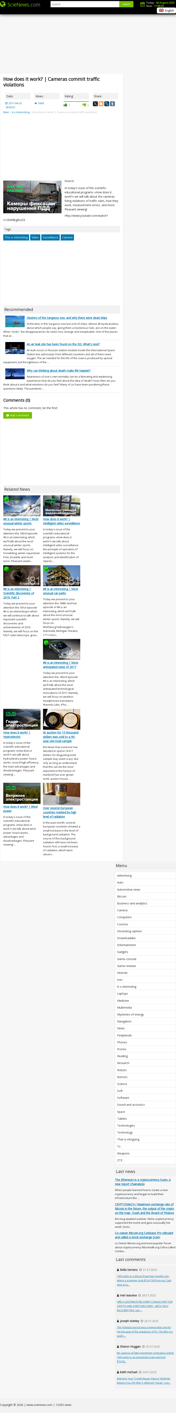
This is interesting (16, 237)
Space (121, 1112)
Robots (122, 1070)
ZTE (119, 1160)
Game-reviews (126, 966)
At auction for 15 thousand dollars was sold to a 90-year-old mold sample (60, 737)
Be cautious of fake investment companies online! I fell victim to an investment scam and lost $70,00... (145, 1357)
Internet (122, 973)
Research (123, 1063)
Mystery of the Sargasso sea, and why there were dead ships (67, 318)
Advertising (124, 875)
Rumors (122, 1077)
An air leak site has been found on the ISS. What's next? (63, 344)
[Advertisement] (88, 40)
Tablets (122, 1119)
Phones (122, 1042)
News (121, 1028)
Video (35, 237)
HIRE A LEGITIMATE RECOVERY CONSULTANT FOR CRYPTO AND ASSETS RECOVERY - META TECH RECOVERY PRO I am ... (145, 1306)
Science (122, 1084)
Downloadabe (126, 938)
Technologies (126, 1125)
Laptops (122, 993)
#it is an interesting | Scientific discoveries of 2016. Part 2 (18, 593)
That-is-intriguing (128, 1139)
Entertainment (126, 945)
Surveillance (50, 237)
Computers (124, 917)
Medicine (123, 1001)
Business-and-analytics (132, 903)
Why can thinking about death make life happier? (58, 370)
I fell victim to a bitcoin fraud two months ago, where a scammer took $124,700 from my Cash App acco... (144, 1280)
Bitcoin (121, 896)
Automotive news (128, 889)
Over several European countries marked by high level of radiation (59, 812)
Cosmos (122, 924)
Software (123, 1098)
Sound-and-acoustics (131, 1105)
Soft (120, 1091)
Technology (125, 1132)
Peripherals (124, 1035)
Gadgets (122, 952)
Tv (118, 1146)
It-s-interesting (126, 987)
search (126, 4)
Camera (67, 237)
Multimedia (124, 1007)
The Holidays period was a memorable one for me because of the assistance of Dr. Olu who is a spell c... (145, 1332)
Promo (121, 1049)
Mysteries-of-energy (130, 1014)
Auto (120, 882)
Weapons (123, 1153)
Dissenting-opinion (129, 931)
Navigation (124, 1021)
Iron (119, 980)
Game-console (126, 959)
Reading (122, 1056)
